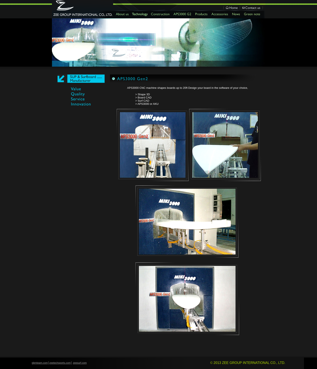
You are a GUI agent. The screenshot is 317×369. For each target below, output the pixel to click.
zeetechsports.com (60, 362)
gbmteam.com (40, 362)
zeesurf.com (80, 362)
